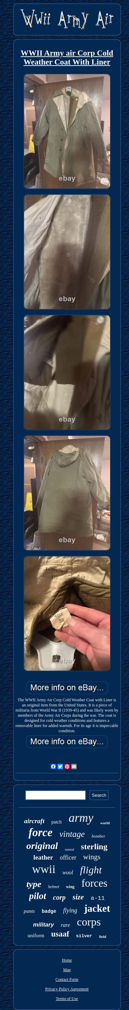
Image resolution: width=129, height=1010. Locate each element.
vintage (72, 834)
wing (70, 886)
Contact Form (66, 979)
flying (70, 910)
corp (59, 897)
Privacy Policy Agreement (67, 989)
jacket (97, 908)
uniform (36, 935)
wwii (43, 869)
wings (91, 857)
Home (67, 960)
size (78, 897)
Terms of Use (67, 998)
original (42, 845)
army (81, 818)
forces (95, 883)
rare (65, 925)
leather (43, 857)
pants (29, 911)
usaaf (60, 934)
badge (49, 911)
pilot (37, 896)
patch (56, 822)
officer (68, 857)
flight (90, 869)
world (105, 823)
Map (67, 969)
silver (84, 936)
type (33, 884)
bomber (98, 836)
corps (89, 922)
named (69, 849)
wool (67, 872)
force (41, 832)
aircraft (34, 821)
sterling (94, 846)
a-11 (98, 898)
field (102, 936)
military (43, 924)
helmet (53, 886)
